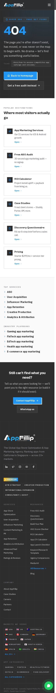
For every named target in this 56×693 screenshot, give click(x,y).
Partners (8, 604)
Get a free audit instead (24, 85)
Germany (39, 634)
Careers (7, 599)
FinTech (21, 667)
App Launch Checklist (40, 544)
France (11, 639)
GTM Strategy (13, 485)
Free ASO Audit (37, 510)
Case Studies (10, 594)
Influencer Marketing (18, 302)
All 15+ (10, 654)
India (39, 649)
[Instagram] (20, 467)
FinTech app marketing (19, 336)
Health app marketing (18, 346)
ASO (8, 291)
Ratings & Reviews (12, 558)
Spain (10, 649)
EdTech (9, 672)
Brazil (24, 649)
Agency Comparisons (40, 558)
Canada (22, 634)
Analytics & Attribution (19, 317)
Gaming (9, 667)
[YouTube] (26, 467)
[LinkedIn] (6, 467)
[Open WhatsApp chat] (48, 685)
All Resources (38, 568)
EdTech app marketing (18, 341)
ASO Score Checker (39, 529)
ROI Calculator (37, 534)
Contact (7, 609)
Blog (32, 573)
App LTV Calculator (38, 539)
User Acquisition (15, 296)
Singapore (13, 644)
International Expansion (19, 490)
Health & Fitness (39, 667)
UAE (9, 634)
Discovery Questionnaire (36, 517)
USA (9, 629)
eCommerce (23, 672)
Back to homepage (20, 75)
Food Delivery (41, 672)
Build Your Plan (36, 524)
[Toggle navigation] (49, 5)
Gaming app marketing (19, 331)
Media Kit (34, 563)
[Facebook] (33, 467)
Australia (34, 629)
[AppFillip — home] (14, 5)
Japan (26, 639)
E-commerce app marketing (22, 351)
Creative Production (17, 312)
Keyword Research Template (39, 551)
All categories (15, 677)
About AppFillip (10, 589)
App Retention (14, 307)
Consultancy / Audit (16, 495)
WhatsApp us (27, 409)
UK (19, 629)
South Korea (33, 644)
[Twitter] (13, 467)
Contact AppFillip (27, 400)
